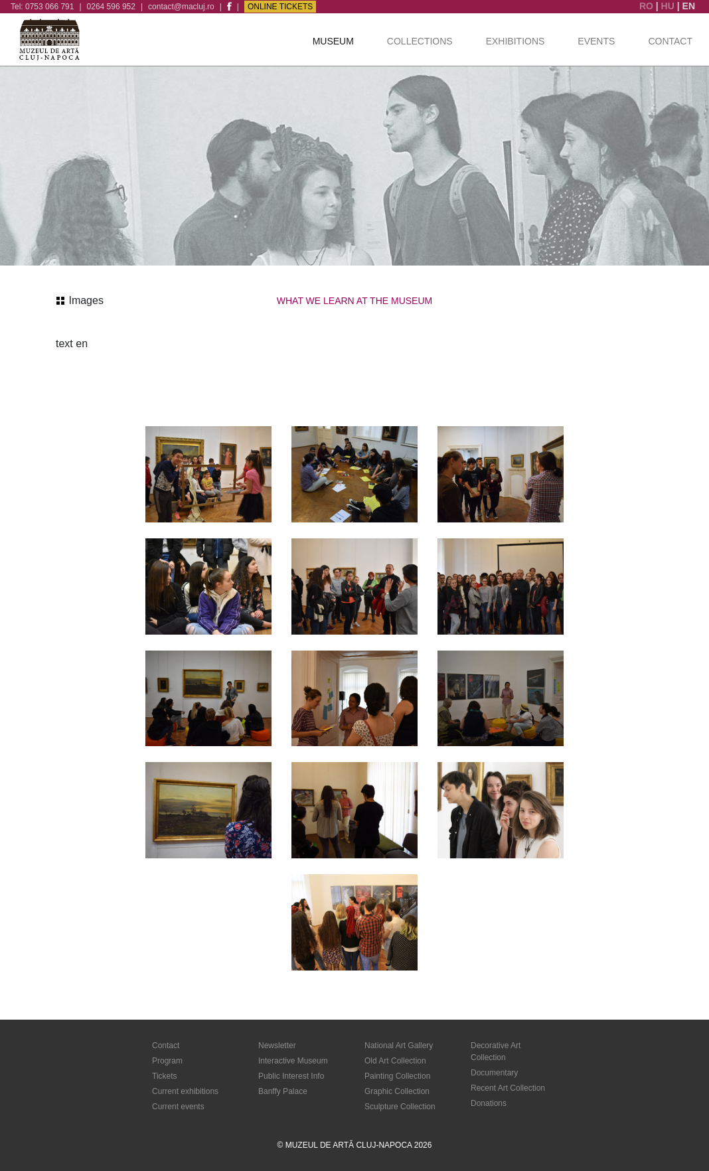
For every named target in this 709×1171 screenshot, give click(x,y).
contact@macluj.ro (181, 6)
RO (647, 6)
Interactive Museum (293, 1060)
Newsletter (277, 1045)
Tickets (164, 1076)
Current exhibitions (185, 1091)
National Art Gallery (398, 1045)
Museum (333, 41)
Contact (670, 41)
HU (669, 6)
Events (596, 41)
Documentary (494, 1072)
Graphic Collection (397, 1091)
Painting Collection (397, 1076)
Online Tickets (280, 6)
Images (80, 300)
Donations (489, 1103)
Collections (420, 41)
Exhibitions (515, 41)
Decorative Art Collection (495, 1051)
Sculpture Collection (399, 1106)
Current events (178, 1106)
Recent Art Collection (508, 1088)
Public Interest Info (291, 1076)
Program (167, 1060)
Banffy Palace (282, 1091)
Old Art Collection (395, 1060)
